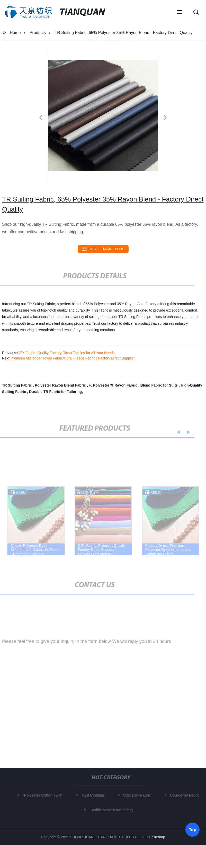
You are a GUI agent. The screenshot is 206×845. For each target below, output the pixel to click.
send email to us (103, 249)
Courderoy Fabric (186, 795)
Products (38, 32)
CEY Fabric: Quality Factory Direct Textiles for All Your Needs (65, 353)
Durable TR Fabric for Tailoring (55, 392)
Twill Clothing (94, 795)
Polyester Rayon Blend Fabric (61, 385)
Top (192, 829)
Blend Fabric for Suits (159, 385)
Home (15, 32)
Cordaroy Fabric (138, 795)
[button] (179, 12)
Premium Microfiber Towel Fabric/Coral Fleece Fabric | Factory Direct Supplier (73, 358)
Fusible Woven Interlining (112, 810)
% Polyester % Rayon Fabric (113, 385)
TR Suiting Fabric (17, 385)
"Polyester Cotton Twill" (44, 795)
